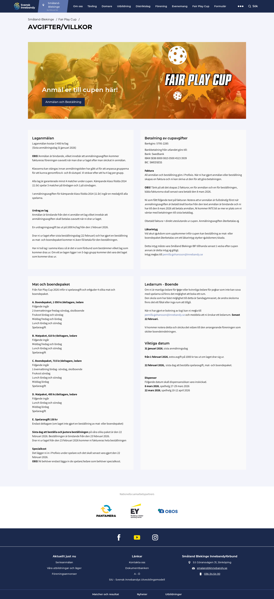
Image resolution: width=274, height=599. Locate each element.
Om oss (78, 6)
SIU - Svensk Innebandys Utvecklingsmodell (137, 579)
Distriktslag (143, 6)
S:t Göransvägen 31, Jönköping (212, 562)
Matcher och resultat (105, 594)
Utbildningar (173, 594)
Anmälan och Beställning (63, 102)
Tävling (92, 6)
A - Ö (137, 573)
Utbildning (124, 6)
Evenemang (180, 6)
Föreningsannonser (64, 573)
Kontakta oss (137, 562)
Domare (107, 6)
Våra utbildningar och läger (64, 568)
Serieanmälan (64, 562)
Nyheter (142, 594)
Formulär (220, 6)
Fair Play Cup (200, 6)
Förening (161, 6)
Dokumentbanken (137, 568)
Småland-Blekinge (41, 19)
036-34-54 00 (212, 573)
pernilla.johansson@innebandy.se (183, 254)
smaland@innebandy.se (212, 568)
